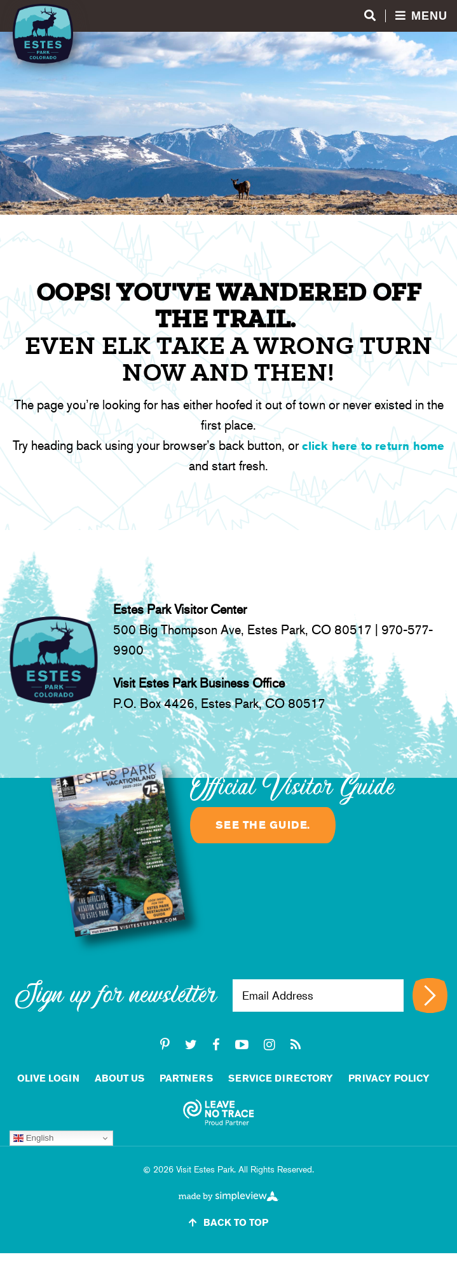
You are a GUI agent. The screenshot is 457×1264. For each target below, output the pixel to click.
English (33, 1138)
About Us (119, 1078)
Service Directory (280, 1078)
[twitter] (191, 1045)
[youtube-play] (242, 1045)
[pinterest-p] (165, 1045)
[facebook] (216, 1045)
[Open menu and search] (405, 16)
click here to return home (373, 445)
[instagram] (269, 1045)
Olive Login (48, 1078)
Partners (186, 1078)
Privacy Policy (389, 1078)
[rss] (295, 1045)
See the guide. (262, 825)
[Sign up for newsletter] (430, 995)
